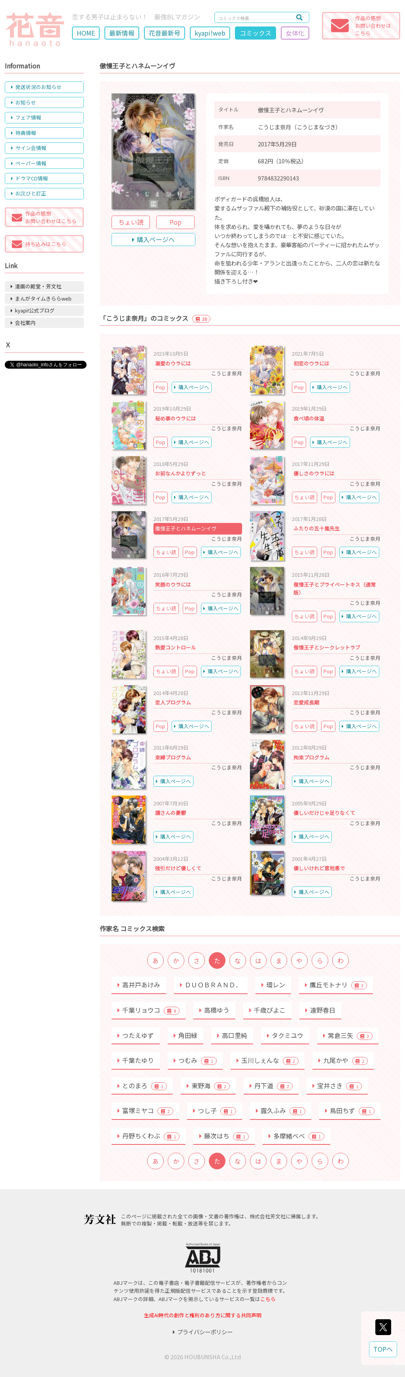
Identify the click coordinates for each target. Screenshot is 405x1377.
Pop (176, 222)
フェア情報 (26, 117)
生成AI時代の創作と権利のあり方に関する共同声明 (202, 1315)
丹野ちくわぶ (148, 1135)
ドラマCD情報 (29, 178)
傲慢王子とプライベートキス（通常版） (334, 588)
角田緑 (185, 1035)
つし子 (214, 1110)
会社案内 (23, 322)
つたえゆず (135, 1035)
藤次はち (224, 1135)
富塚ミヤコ (145, 1110)
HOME (86, 33)
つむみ (195, 1060)
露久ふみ (280, 1110)
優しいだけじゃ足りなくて (324, 812)
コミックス (255, 33)
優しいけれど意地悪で (319, 868)
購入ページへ (153, 239)
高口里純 (232, 1035)
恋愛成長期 (306, 702)
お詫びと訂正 (28, 193)
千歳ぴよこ (267, 1010)
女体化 (295, 33)
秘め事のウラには (175, 418)
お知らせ (23, 102)
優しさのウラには (314, 473)
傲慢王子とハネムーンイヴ (185, 528)
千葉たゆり (135, 1060)
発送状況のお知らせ (36, 87)
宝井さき (337, 1085)
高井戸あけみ (138, 984)
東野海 (208, 1085)
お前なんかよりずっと (180, 473)
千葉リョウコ (148, 1010)
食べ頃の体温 (308, 418)
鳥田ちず (350, 1110)
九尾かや (343, 1060)
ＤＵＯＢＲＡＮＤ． (211, 984)
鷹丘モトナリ (336, 984)
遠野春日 (320, 1010)
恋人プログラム (173, 702)
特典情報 (23, 132)
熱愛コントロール (175, 647)
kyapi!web (210, 33)
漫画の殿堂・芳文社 (36, 286)
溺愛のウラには (173, 363)
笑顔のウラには (173, 584)
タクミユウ (285, 1035)
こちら (268, 1299)
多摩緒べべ (296, 1135)
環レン (273, 984)
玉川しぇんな (268, 1060)
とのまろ (142, 1085)
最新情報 (121, 33)
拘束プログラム (311, 757)
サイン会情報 (28, 148)
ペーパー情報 (28, 163)
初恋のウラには (311, 363)
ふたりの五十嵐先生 (316, 528)
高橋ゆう (214, 1010)
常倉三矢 (348, 1035)
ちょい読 (131, 222)
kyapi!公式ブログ (33, 310)
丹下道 (271, 1085)
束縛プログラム (173, 757)
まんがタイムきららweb (41, 298)
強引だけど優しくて (178, 868)
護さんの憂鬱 (170, 812)
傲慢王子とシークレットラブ (326, 647)
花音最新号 (164, 33)
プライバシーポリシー (203, 1332)
